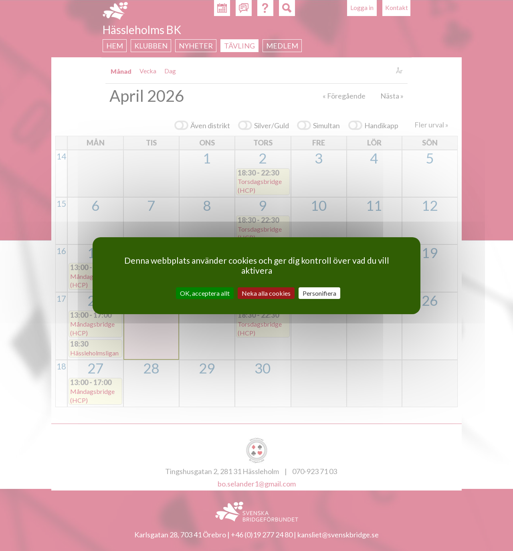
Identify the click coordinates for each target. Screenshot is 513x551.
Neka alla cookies (266, 293)
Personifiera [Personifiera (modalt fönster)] (319, 293)
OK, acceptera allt (205, 293)
